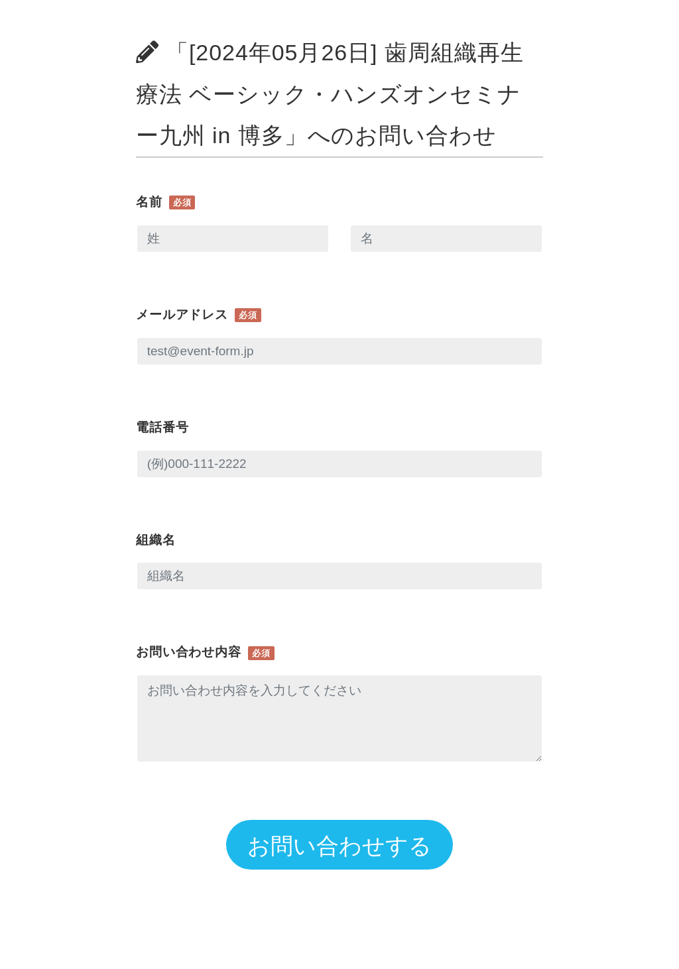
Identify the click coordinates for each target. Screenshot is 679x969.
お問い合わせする (339, 845)
